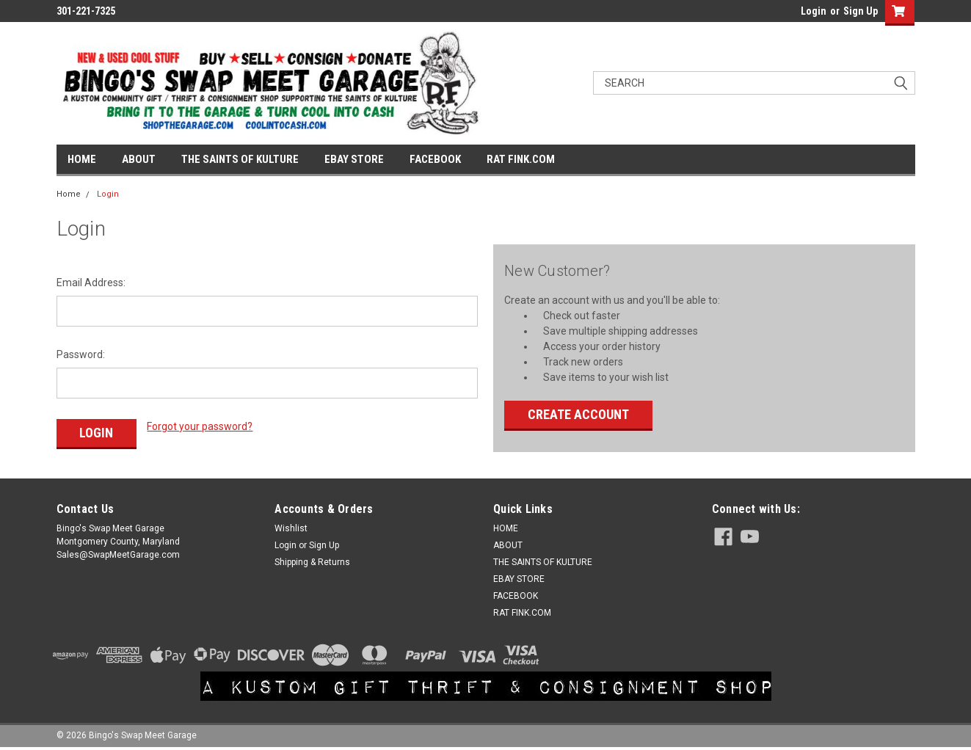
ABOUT (139, 159)
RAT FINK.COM (521, 159)
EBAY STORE (354, 159)
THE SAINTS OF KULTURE (240, 159)
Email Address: (91, 282)
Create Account (578, 414)
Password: (81, 354)
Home (69, 194)
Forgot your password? (199, 426)
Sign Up (860, 11)
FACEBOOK (435, 159)
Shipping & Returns (312, 562)
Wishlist (291, 528)
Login (813, 11)
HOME (82, 159)
